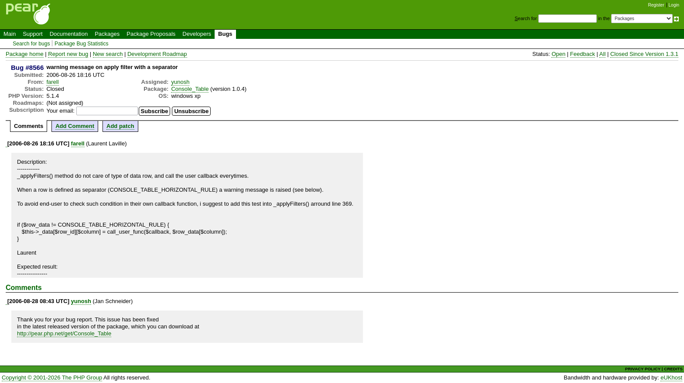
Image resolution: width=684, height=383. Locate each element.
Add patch (120, 126)
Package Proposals (151, 34)
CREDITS (673, 368)
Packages (107, 34)
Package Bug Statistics (82, 44)
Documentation (69, 34)
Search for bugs (31, 44)
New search (108, 54)
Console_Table (190, 89)
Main (9, 34)
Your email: (60, 110)
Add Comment (74, 126)
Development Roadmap (157, 54)
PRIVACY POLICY (642, 368)
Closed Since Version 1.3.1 (644, 54)
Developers (196, 34)
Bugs (225, 34)
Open (558, 54)
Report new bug (68, 54)
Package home (25, 54)
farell (52, 82)
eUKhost (671, 377)
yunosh (180, 82)
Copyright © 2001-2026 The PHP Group (52, 377)
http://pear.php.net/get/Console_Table (64, 333)
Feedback (582, 54)
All (602, 54)
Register (656, 5)
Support (33, 34)
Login (674, 5)
